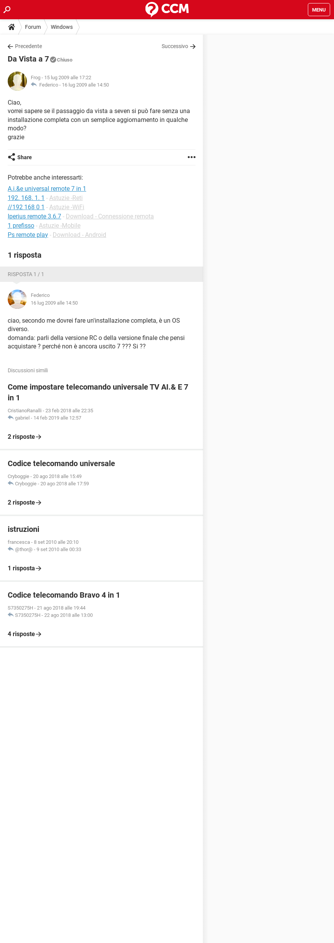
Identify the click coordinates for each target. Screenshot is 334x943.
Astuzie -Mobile (59, 225)
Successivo (175, 46)
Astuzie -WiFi (66, 207)
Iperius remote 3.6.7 (34, 216)
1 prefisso (21, 225)
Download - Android (79, 234)
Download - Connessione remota (110, 216)
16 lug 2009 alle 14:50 (85, 85)
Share (24, 157)
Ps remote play (28, 234)
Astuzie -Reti (66, 198)
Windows (62, 27)
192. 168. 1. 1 (26, 198)
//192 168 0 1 (26, 207)
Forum (33, 27)
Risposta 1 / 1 (26, 274)
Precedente (28, 46)
